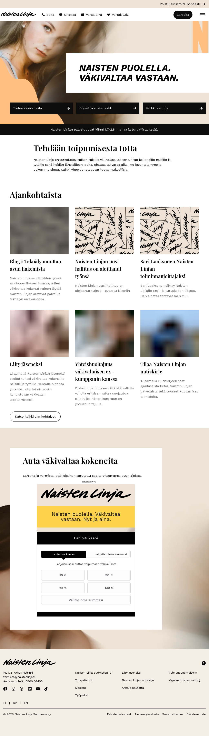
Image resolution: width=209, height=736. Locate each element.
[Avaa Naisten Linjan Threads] (22, 689)
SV (15, 702)
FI (4, 702)
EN (26, 702)
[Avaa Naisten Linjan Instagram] (13, 689)
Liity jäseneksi (131, 672)
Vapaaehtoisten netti (184, 680)
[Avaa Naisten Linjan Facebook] (5, 689)
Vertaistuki (118, 15)
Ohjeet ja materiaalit (108, 108)
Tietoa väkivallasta (41, 108)
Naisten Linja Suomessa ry (93, 672)
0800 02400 (34, 681)
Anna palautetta (133, 687)
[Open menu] (202, 15)
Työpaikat (82, 695)
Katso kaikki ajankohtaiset (35, 416)
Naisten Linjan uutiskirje (138, 680)
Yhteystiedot (83, 680)
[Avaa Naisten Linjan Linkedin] (30, 689)
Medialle (81, 687)
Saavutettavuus (172, 714)
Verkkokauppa (174, 108)
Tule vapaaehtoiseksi (183, 672)
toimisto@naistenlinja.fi (19, 677)
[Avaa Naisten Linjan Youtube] (38, 689)
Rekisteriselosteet (119, 714)
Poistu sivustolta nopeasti (183, 4)
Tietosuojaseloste (147, 714)
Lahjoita (183, 15)
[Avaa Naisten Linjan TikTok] (46, 689)
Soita (48, 15)
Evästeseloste (196, 714)
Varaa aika (91, 15)
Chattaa (67, 15)
